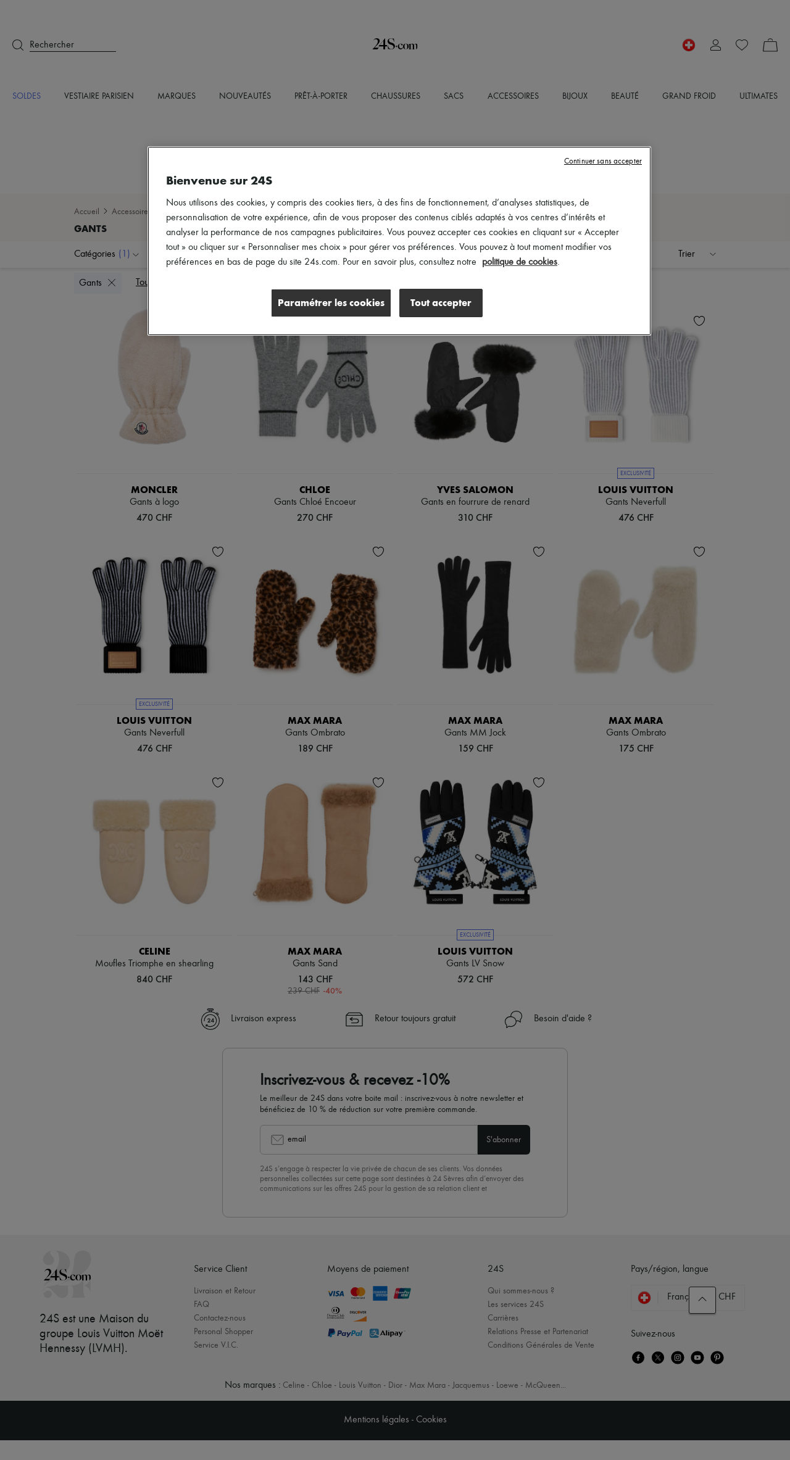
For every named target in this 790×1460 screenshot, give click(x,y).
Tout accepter (441, 303)
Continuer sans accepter (603, 161)
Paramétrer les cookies (329, 303)
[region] (399, 241)
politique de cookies (519, 262)
